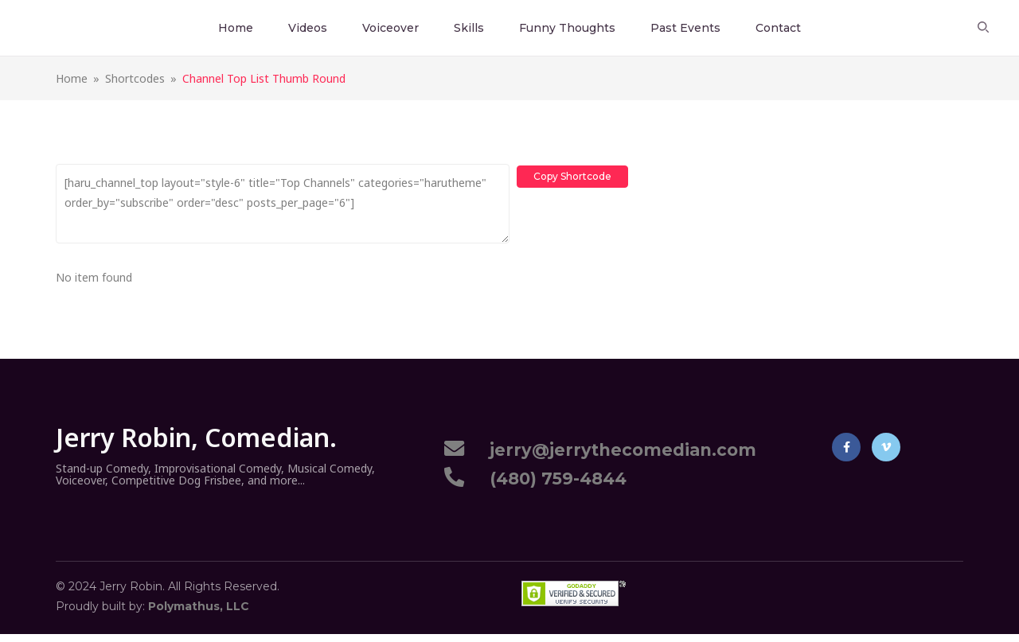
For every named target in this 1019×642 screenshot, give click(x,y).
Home (235, 28)
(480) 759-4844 (553, 478)
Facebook (846, 447)
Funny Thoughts (567, 28)
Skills (469, 28)
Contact (778, 28)
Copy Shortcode (573, 175)
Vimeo (886, 447)
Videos (307, 28)
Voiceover (390, 28)
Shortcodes (135, 78)
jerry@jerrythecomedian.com (618, 450)
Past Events (685, 28)
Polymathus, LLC (198, 606)
